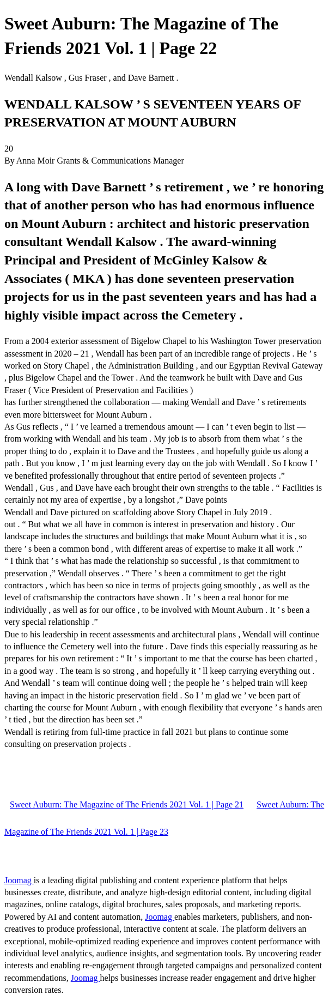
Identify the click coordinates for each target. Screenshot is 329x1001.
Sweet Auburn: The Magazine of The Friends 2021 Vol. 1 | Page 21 (126, 804)
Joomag (19, 880)
